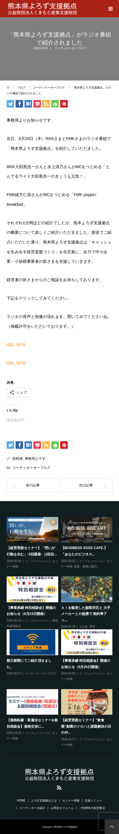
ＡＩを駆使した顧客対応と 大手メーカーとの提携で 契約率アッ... (85, 614)
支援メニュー (93, 800)
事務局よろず (35, 459)
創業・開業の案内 (85, 566)
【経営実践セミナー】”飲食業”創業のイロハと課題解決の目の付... (86, 726)
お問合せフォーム (62, 808)
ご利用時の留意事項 (92, 808)
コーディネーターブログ (70, 48)
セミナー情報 (71, 800)
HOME (21, 800)
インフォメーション (38, 561)
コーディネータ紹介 (32, 808)
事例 (92, 626)
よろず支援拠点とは (44, 800)
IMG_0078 (16, 344)
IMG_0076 (16, 363)
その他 (83, 626)
